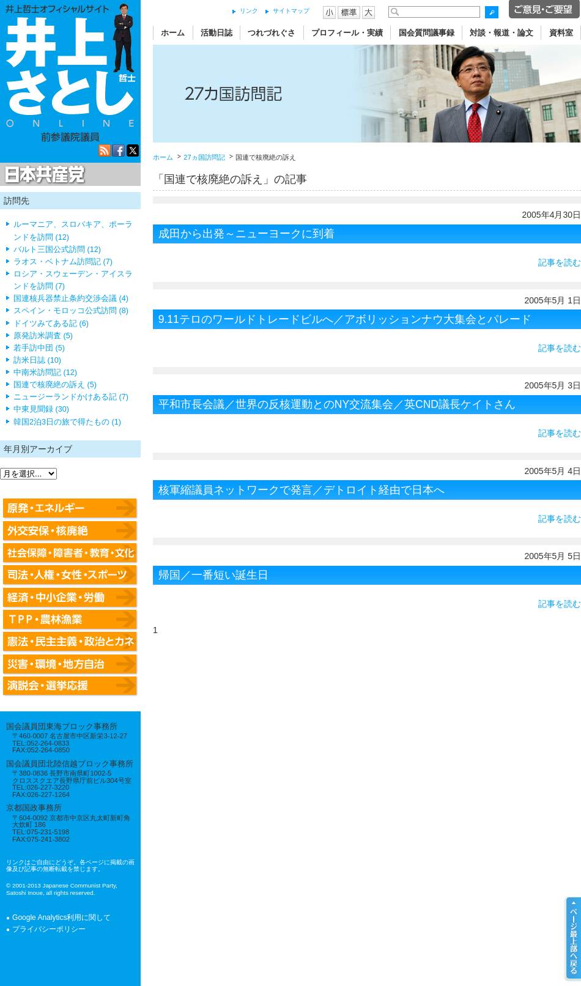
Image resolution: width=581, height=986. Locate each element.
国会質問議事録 (426, 32)
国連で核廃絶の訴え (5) (55, 384)
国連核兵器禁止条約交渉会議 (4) (70, 298)
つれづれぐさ (271, 32)
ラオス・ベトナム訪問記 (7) (63, 262)
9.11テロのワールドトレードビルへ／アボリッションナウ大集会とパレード (344, 319)
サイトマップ (291, 10)
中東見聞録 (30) (41, 409)
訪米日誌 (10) (37, 360)
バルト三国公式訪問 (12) (57, 249)
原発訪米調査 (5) (43, 336)
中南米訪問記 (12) (45, 372)
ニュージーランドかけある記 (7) (70, 397)
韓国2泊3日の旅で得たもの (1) (67, 422)
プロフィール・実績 (347, 32)
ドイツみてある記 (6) (51, 323)
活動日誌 (216, 32)
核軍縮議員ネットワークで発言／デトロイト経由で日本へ (301, 490)
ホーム (173, 32)
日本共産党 (43, 175)
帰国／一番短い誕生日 (213, 575)
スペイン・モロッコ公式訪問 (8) (70, 310)
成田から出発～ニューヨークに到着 (246, 234)
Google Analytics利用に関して (61, 917)
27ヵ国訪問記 (203, 157)
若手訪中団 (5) (39, 348)
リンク (249, 10)
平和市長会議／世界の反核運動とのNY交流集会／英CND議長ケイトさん (337, 404)
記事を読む (559, 262)
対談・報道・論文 (501, 32)
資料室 (561, 32)
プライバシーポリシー (49, 929)
